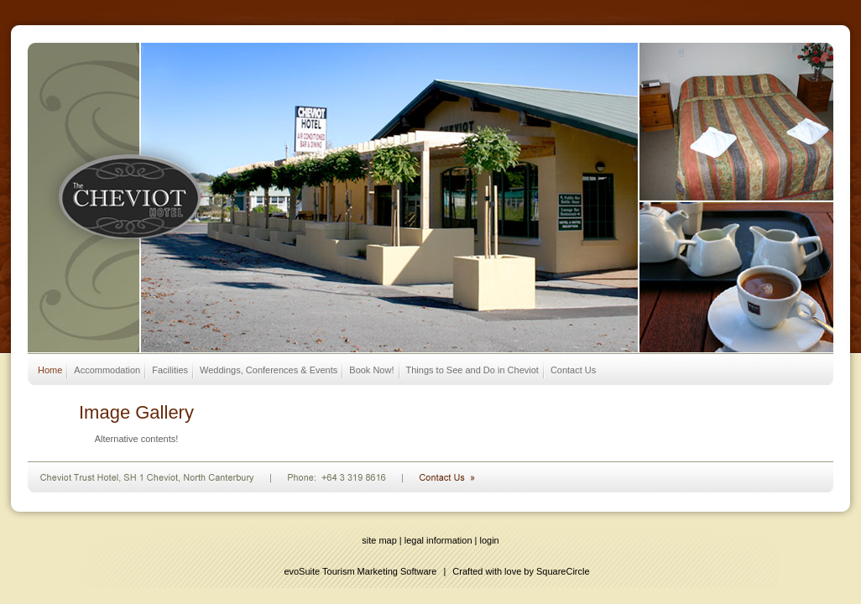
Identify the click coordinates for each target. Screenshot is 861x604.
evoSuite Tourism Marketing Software (360, 571)
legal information (438, 540)
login (489, 540)
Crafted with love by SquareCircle (520, 571)
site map (379, 540)
